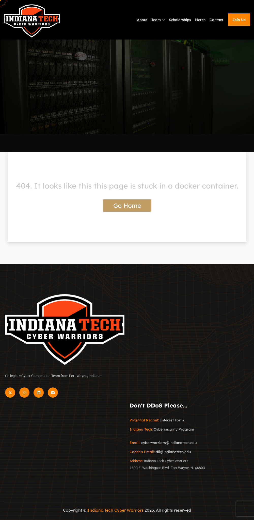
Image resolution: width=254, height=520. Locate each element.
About (142, 19)
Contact (216, 19)
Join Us (239, 19)
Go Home (127, 205)
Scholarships (180, 19)
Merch (200, 19)
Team (156, 19)
